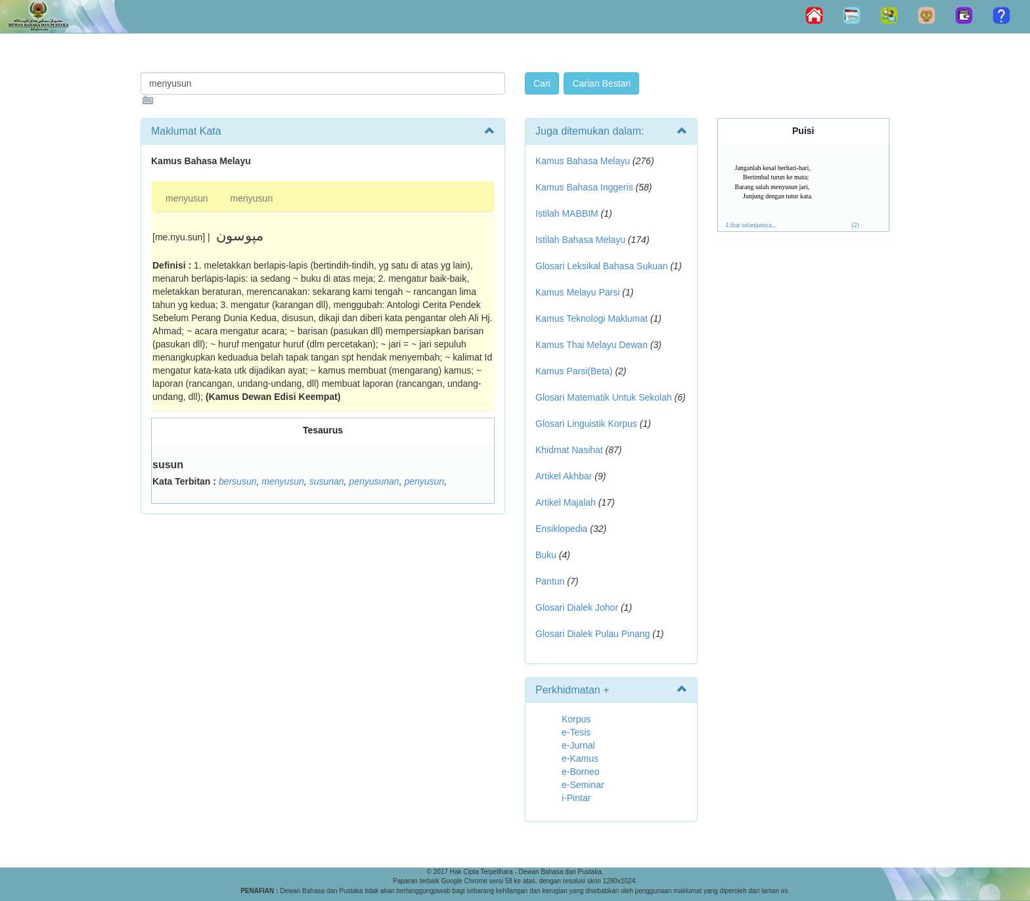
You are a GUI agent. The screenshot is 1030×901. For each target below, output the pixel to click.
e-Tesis (576, 732)
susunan (326, 481)
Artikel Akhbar (563, 476)
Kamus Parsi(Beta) (573, 371)
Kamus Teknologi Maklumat (591, 318)
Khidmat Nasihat (569, 450)
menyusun (187, 198)
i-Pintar (576, 798)
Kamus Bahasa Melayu (584, 161)
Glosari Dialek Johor (576, 607)
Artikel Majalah (565, 502)
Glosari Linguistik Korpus (586, 423)
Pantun (549, 581)
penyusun (424, 481)
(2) (855, 225)
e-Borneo (581, 771)
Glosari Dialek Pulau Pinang (592, 633)
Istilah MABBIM (566, 213)
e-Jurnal (578, 745)
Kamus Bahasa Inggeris (584, 187)
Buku (545, 555)
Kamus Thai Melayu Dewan (591, 345)
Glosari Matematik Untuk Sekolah (603, 397)
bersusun (238, 481)
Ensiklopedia (561, 528)
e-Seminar (583, 785)
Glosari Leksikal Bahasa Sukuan (601, 266)
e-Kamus (580, 758)
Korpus (576, 719)
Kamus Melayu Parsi (577, 292)
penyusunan (374, 481)
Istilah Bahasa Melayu (580, 239)
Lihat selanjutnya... (752, 225)
